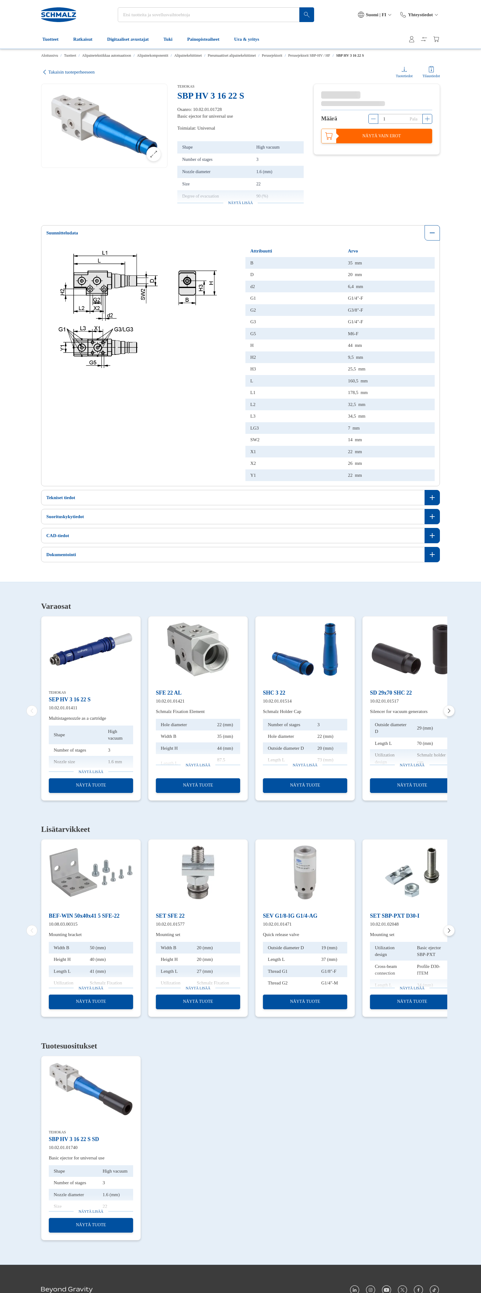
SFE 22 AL (169, 693)
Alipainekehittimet (188, 55)
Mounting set (168, 934)
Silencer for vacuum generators (399, 711)
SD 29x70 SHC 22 (391, 693)
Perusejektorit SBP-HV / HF (309, 55)
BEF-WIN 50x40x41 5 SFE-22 (84, 916)
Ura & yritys (250, 39)
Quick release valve (281, 934)
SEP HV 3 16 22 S (69, 699)
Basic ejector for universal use (77, 1157)
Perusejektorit (272, 55)
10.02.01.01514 (277, 700)
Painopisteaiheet (207, 39)
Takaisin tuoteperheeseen (67, 72)
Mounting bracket (65, 934)
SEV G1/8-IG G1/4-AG (290, 916)
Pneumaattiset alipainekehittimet (232, 55)
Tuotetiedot (404, 76)
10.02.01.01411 (63, 707)
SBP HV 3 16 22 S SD (74, 1139)
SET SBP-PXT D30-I (394, 916)
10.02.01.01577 (170, 924)
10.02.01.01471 (277, 924)
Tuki (172, 39)
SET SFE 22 (170, 916)
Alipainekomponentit (152, 55)
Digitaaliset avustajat (131, 39)
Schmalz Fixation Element (180, 711)
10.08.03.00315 (63, 924)
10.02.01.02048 (384, 924)
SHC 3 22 (274, 693)
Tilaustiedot (431, 76)
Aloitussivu (49, 55)
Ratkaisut (86, 39)
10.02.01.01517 (384, 700)
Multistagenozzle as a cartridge (77, 718)
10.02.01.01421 (170, 700)
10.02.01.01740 (63, 1147)
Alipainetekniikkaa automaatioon (106, 55)
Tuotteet (54, 39)
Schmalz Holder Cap (282, 711)
